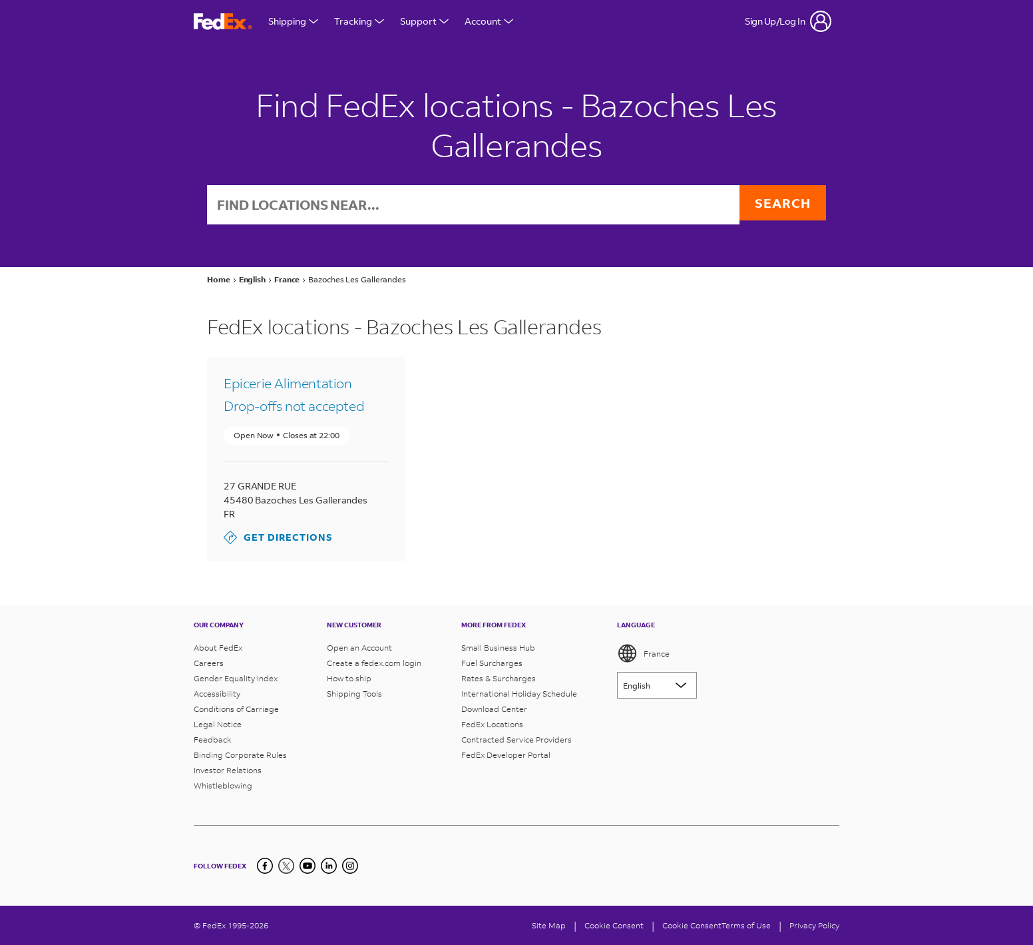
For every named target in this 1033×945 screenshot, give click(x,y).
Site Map (549, 925)
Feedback (213, 740)
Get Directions (278, 538)
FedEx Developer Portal (505, 755)
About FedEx (218, 648)
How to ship (349, 678)
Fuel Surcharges (491, 663)
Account (489, 21)
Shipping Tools (354, 694)
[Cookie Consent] (614, 925)
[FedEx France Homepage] (223, 21)
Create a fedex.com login (374, 663)
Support (424, 21)
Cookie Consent (692, 925)
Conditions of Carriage (236, 709)
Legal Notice (218, 724)
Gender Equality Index (236, 678)
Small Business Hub (498, 648)
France (643, 653)
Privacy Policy (814, 925)
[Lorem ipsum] (657, 685)
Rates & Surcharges (498, 678)
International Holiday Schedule (519, 694)
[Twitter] (286, 866)
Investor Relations (228, 770)
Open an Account (359, 648)
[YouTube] (307, 866)
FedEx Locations (492, 724)
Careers (209, 663)
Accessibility (217, 694)
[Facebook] (265, 866)
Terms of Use (746, 925)
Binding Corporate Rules (240, 755)
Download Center (494, 709)
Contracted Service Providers (516, 740)
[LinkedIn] (329, 866)
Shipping (293, 21)
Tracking (359, 21)
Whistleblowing (223, 785)
